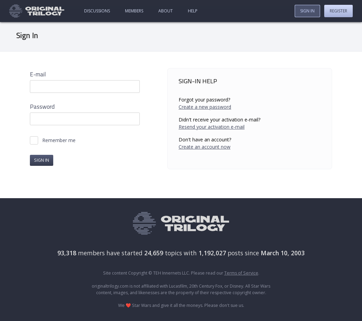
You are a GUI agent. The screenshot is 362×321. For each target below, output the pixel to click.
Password (42, 107)
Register (338, 11)
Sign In (307, 11)
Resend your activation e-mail (212, 127)
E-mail (38, 74)
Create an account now (204, 146)
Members (134, 11)
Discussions (97, 11)
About (165, 11)
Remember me (59, 140)
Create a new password (205, 107)
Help (192, 11)
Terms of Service (241, 273)
